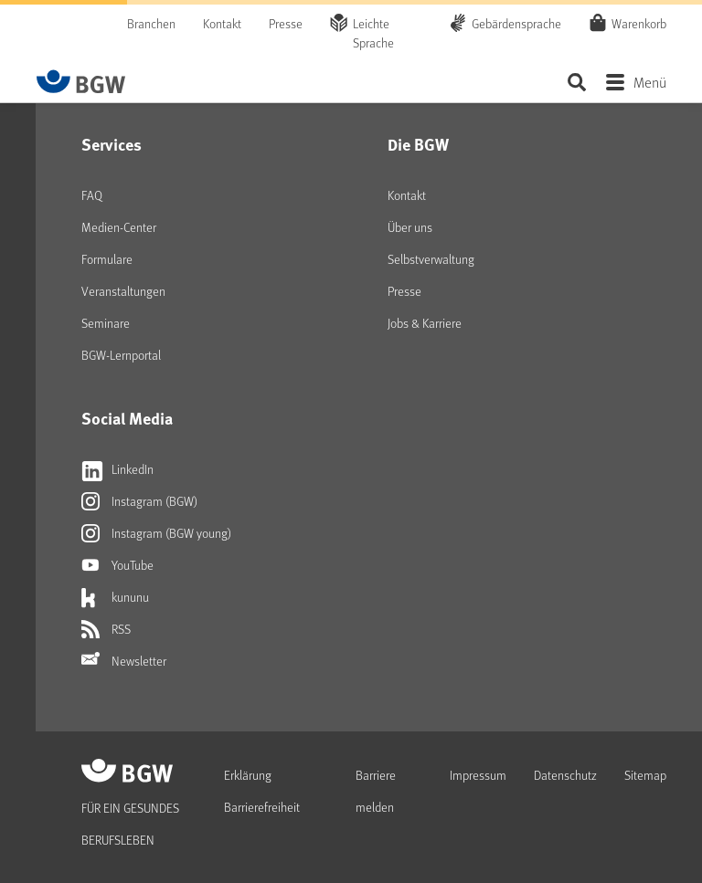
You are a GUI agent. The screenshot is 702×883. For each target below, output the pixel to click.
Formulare (107, 259)
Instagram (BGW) (139, 501)
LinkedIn (117, 469)
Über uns (410, 227)
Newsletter (123, 661)
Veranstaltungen (123, 291)
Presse (286, 23)
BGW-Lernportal (121, 354)
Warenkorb (639, 23)
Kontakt (222, 23)
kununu (115, 597)
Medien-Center (118, 227)
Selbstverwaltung (431, 259)
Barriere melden (376, 790)
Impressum (478, 774)
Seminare (105, 322)
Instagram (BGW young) (156, 533)
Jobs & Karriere (425, 322)
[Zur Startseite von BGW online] (81, 81)
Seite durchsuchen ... (576, 81)
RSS (106, 629)
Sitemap (645, 774)
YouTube (117, 565)
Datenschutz (565, 774)
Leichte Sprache (373, 33)
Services (111, 144)
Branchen (151, 23)
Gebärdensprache (516, 23)
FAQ (91, 195)
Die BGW (418, 144)
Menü (649, 81)
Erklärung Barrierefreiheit (262, 790)
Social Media (127, 418)
